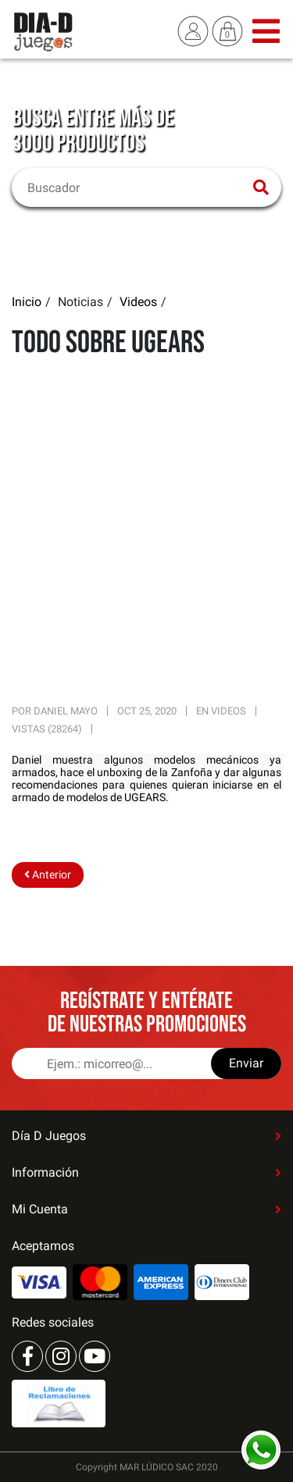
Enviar (246, 1063)
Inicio (26, 301)
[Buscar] (136, 187)
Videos (138, 301)
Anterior (47, 874)
